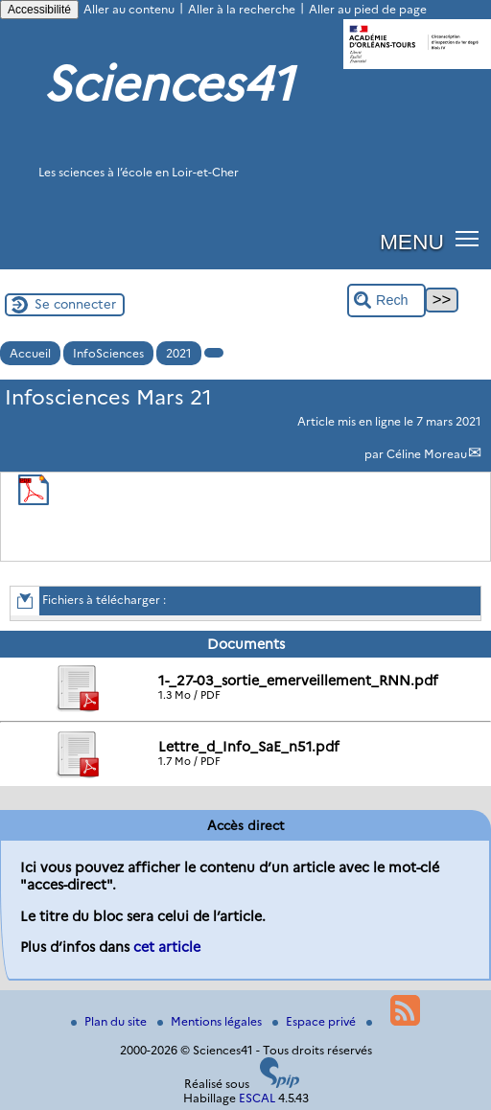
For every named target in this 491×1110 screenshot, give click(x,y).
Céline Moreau (426, 454)
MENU (412, 241)
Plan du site (110, 1021)
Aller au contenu (129, 9)
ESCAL (257, 1098)
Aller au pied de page (368, 9)
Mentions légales (211, 1021)
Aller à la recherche (241, 9)
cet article (166, 947)
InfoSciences (108, 353)
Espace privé (315, 1021)
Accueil (30, 353)
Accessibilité (39, 9)
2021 (179, 353)
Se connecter (75, 304)
